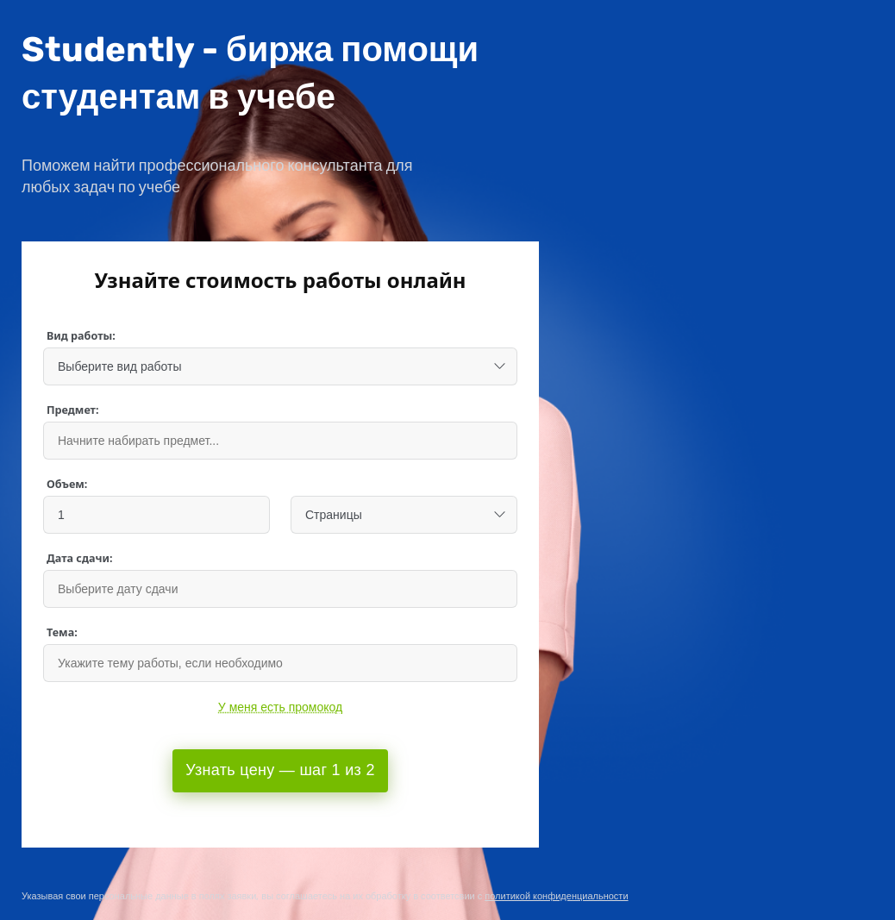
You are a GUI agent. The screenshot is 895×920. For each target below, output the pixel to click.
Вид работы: (81, 336)
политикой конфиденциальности (556, 896)
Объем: (67, 484)
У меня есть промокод (280, 707)
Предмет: (73, 410)
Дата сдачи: (79, 558)
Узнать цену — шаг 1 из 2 (279, 770)
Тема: (62, 632)
